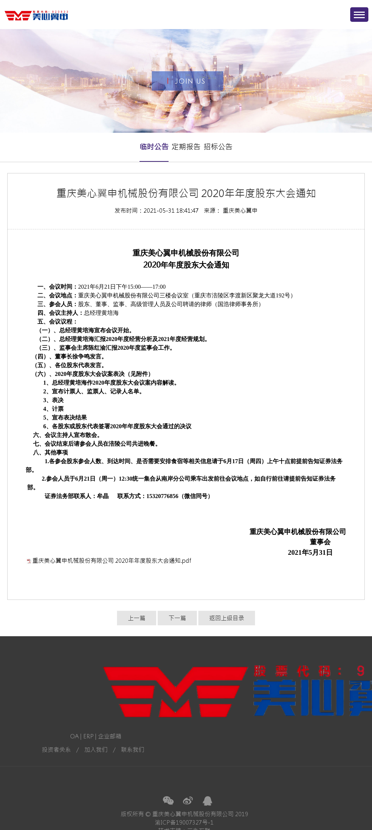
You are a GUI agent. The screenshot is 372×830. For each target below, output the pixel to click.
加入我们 (23, 749)
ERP (16, 736)
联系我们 (60, 749)
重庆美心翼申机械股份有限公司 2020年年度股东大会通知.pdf (111, 560)
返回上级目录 (226, 618)
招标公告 (217, 146)
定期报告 (186, 146)
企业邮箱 (37, 736)
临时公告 (154, 146)
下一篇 (177, 618)
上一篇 (136, 618)
